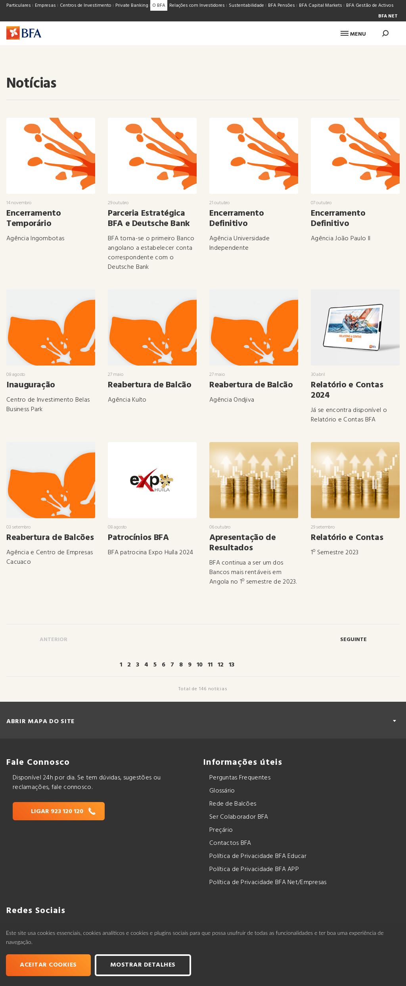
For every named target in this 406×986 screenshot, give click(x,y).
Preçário (221, 830)
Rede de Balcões (232, 804)
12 (221, 665)
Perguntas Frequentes (239, 778)
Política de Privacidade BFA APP (254, 869)
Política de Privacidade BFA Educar (257, 856)
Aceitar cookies (48, 965)
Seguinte (353, 639)
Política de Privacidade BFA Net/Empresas (268, 882)
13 (231, 665)
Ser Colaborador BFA (238, 817)
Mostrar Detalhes (143, 965)
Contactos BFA (230, 843)
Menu (353, 34)
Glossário (222, 791)
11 (210, 665)
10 (200, 665)
